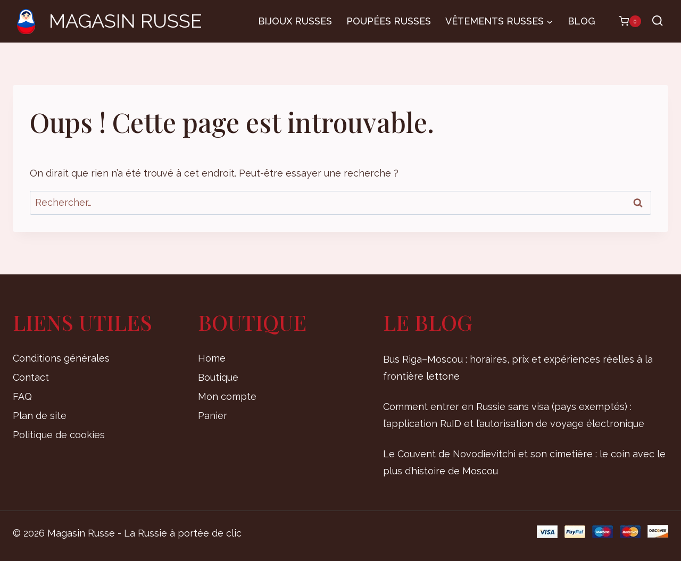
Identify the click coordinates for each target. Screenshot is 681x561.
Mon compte (227, 396)
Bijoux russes (295, 21)
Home (212, 358)
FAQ (22, 396)
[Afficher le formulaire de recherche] (657, 21)
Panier (212, 415)
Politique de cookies (59, 434)
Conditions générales (61, 358)
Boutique (218, 377)
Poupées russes (388, 21)
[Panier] (624, 21)
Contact (31, 377)
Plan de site (40, 415)
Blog (581, 21)
